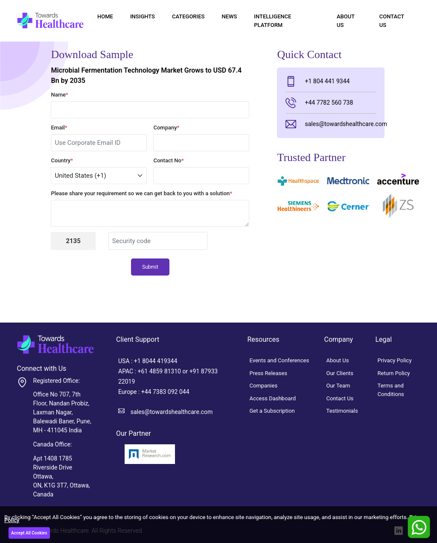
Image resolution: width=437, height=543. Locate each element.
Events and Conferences (279, 360)
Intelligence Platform (272, 20)
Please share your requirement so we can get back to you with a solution (141, 193)
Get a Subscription (272, 411)
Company (166, 127)
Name (59, 94)
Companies (264, 385)
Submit (150, 267)
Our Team (338, 385)
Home (105, 16)
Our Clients (340, 373)
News (229, 16)
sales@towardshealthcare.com (331, 124)
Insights (142, 16)
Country (62, 160)
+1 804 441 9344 (318, 81)
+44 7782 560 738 (319, 102)
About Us (346, 20)
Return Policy (394, 373)
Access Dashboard (273, 398)
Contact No (168, 160)
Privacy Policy (395, 360)
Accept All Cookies (29, 533)
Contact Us (391, 20)
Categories (188, 16)
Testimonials (342, 411)
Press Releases (268, 373)
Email (59, 127)
